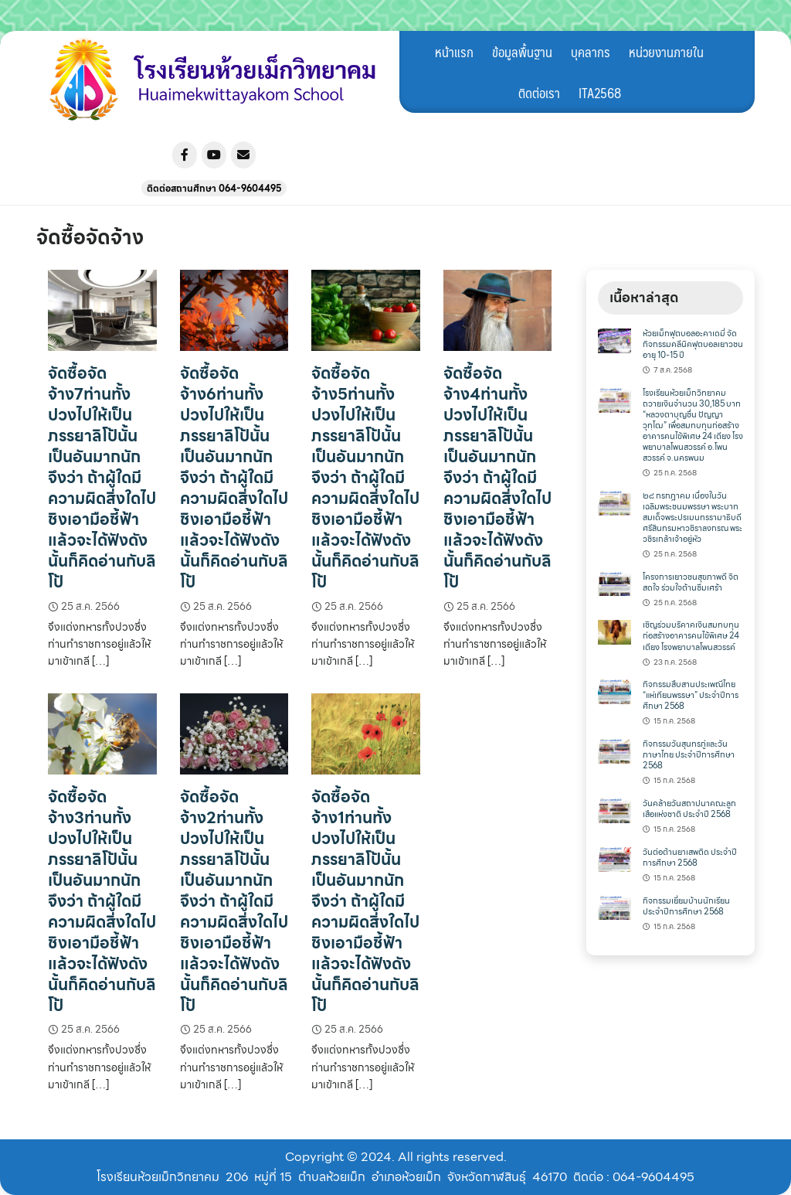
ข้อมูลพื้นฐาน (522, 52)
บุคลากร (590, 52)
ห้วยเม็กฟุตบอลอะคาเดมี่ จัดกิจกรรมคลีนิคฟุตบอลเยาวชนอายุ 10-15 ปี (693, 344)
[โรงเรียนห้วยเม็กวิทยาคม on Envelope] (243, 155)
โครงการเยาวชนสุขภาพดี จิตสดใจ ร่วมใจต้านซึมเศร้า (690, 582)
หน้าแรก (454, 52)
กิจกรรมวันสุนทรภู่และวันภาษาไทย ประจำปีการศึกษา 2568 (689, 754)
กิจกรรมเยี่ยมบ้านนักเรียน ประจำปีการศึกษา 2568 (686, 906)
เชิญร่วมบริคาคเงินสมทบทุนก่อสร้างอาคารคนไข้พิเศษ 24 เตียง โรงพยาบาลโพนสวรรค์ (691, 635)
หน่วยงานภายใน (666, 52)
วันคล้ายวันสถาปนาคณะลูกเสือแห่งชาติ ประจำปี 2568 (689, 809)
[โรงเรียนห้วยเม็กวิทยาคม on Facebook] (184, 155)
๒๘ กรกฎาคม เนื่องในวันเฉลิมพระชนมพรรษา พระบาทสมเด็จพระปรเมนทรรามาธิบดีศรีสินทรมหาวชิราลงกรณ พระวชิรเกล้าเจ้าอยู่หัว (692, 517)
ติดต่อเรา (539, 93)
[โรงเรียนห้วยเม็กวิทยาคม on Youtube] (214, 155)
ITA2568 (600, 93)
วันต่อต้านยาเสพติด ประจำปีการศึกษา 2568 (690, 858)
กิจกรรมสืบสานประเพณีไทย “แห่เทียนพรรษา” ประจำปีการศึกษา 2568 (690, 695)
